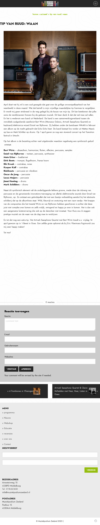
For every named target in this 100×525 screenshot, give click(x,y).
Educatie (8, 428)
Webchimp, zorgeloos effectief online (96, 521)
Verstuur (11, 369)
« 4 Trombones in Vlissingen (23, 391)
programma (9, 413)
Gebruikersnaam (11, 346)
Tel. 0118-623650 (10, 489)
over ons (8, 439)
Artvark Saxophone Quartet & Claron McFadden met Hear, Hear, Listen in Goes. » (76, 391)
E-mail (7, 335)
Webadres (8, 357)
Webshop (8, 423)
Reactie (7, 316)
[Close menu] (95, 3)
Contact (7, 444)
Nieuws (7, 418)
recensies (8, 434)
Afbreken (26, 369)
